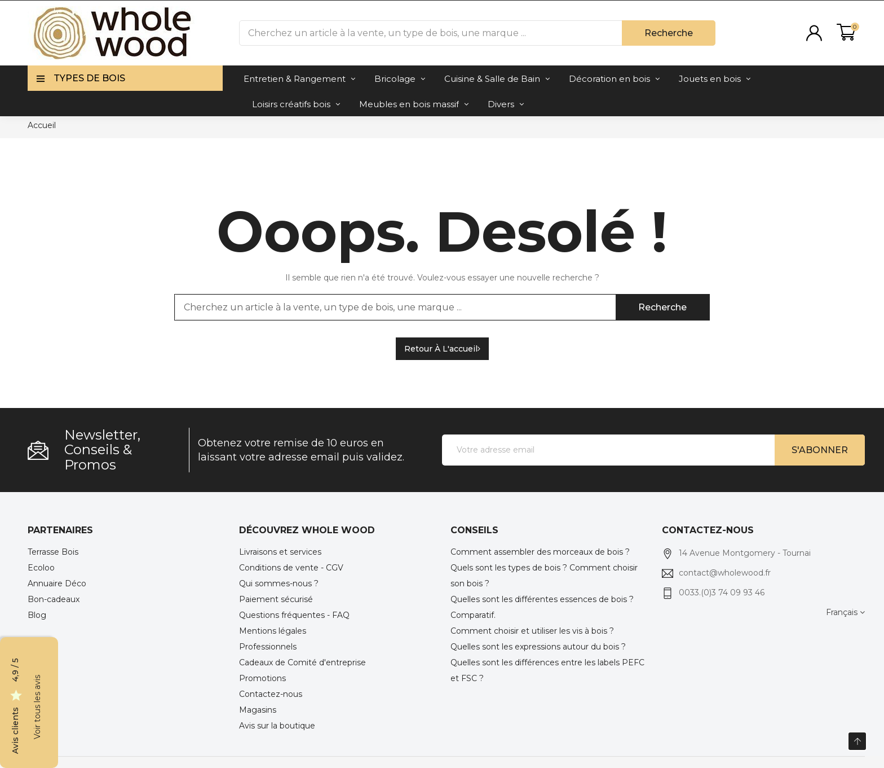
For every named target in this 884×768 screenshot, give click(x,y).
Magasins (257, 710)
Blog (37, 615)
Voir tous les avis (37, 707)
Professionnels (268, 647)
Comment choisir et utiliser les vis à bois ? (532, 631)
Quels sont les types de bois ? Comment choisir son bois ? (544, 576)
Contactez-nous (270, 694)
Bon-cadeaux (53, 599)
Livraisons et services (280, 552)
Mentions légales (272, 631)
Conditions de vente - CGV (291, 568)
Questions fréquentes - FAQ (294, 615)
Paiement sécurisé (276, 599)
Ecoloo (41, 568)
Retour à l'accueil (442, 349)
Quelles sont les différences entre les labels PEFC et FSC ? (547, 670)
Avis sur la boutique (277, 726)
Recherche (668, 33)
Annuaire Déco (57, 583)
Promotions (262, 678)
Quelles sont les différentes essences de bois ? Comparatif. (542, 607)
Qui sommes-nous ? (279, 583)
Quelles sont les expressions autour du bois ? (538, 647)
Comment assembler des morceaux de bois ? (540, 552)
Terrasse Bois (53, 552)
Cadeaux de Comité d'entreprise (302, 662)
